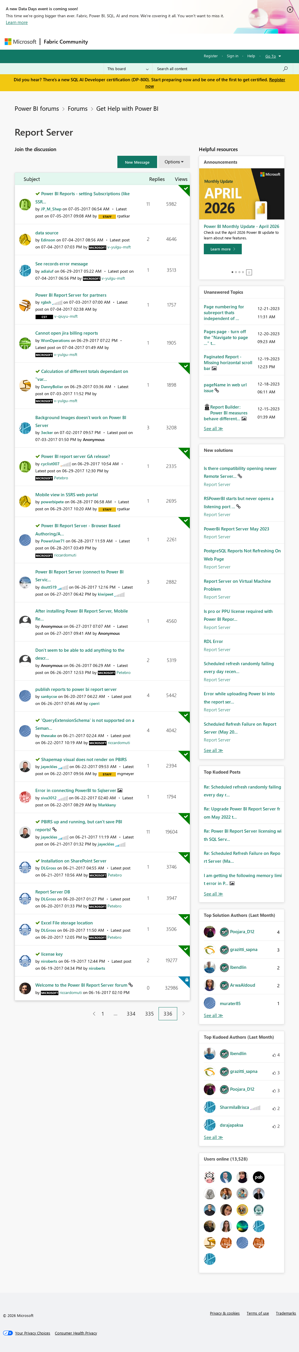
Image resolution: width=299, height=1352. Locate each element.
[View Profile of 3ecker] (47, 432)
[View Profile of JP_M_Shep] (51, 209)
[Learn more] (223, 249)
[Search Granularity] (128, 68)
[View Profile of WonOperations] (55, 340)
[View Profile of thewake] (48, 735)
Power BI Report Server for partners (70, 295)
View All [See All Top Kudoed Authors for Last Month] (213, 1137)
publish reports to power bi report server (76, 689)
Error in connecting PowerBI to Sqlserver (76, 790)
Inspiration (127, 41)
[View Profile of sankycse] (49, 696)
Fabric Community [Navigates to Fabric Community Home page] (66, 41)
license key (52, 954)
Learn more (17, 22)
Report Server (217, 484)
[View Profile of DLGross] (48, 868)
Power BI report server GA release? (75, 456)
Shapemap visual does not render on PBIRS (84, 759)
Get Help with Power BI (127, 108)
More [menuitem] (222, 41)
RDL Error (213, 641)
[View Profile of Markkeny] (107, 805)
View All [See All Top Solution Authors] (213, 1015)
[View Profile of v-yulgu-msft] (119, 247)
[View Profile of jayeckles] (49, 766)
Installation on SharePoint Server (74, 861)
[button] (137, 162)
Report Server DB (52, 892)
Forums (101, 41)
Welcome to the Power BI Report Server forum (81, 985)
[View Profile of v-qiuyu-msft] (66, 316)
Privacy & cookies (225, 1312)
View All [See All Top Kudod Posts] (213, 894)
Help (251, 55)
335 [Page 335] (149, 1013)
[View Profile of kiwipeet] (105, 594)
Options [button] (172, 162)
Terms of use (258, 1312)
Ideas (150, 41)
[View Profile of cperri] (94, 703)
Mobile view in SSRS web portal (66, 494)
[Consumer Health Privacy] (76, 1333)
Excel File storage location (67, 923)
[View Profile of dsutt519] (49, 587)
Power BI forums (37, 108)
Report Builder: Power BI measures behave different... (225, 412)
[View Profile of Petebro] (61, 477)
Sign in (232, 55)
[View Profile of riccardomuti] (65, 555)
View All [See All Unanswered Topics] (213, 428)
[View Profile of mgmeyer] (125, 773)
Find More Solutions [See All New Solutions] (213, 750)
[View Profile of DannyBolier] (52, 386)
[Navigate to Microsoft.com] (20, 41)
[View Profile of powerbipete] (52, 501)
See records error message (61, 264)
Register (211, 55)
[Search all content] (222, 68)
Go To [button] (270, 55)
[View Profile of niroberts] (49, 961)
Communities (177, 41)
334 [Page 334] (131, 1013)
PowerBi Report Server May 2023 (236, 529)
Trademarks (286, 1312)
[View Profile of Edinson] (48, 240)
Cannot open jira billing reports (66, 333)
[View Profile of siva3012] (49, 798)
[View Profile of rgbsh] (46, 302)
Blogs (203, 41)
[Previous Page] (91, 1013)
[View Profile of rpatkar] (123, 216)
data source (46, 233)
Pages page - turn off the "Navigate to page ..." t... (226, 337)
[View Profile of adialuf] (47, 271)
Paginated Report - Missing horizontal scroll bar (228, 362)
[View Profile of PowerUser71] (53, 541)
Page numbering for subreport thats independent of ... (224, 312)
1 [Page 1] (102, 1013)
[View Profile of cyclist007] (50, 463)
